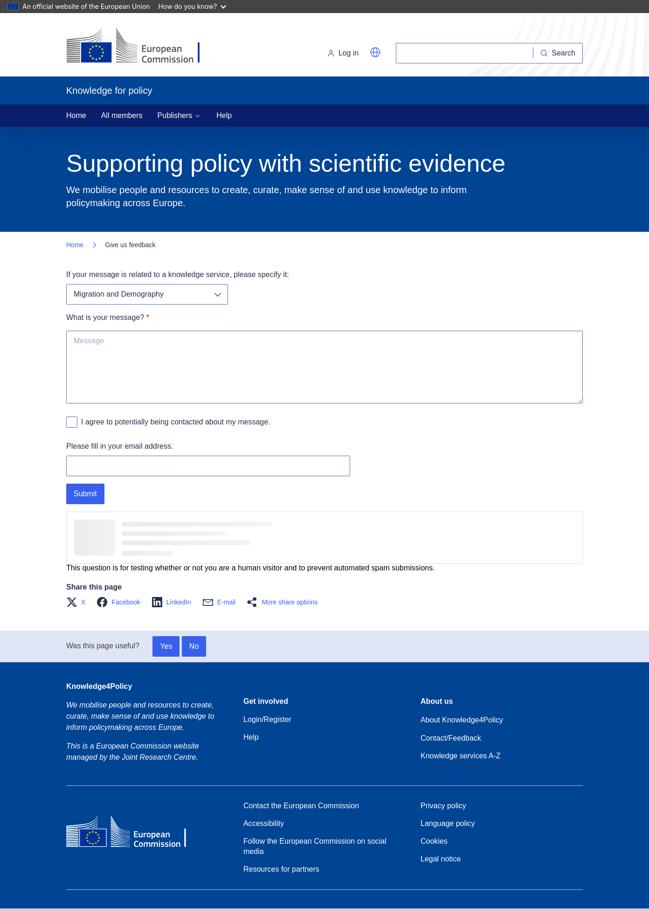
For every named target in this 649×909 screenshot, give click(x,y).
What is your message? (105, 317)
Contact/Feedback (451, 738)
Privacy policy (443, 806)
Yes (166, 646)
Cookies (434, 841)
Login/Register (267, 719)
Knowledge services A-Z (461, 756)
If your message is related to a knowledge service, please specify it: (177, 274)
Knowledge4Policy (99, 686)
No (194, 646)
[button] (375, 52)
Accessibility (263, 823)
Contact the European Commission (301, 806)
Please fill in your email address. (119, 446)
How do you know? (193, 6)
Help (224, 115)
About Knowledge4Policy (462, 720)
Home (76, 115)
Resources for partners (281, 869)
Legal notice (441, 859)
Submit (85, 494)
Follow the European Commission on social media (315, 846)
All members (122, 115)
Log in (343, 53)
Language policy (448, 823)
